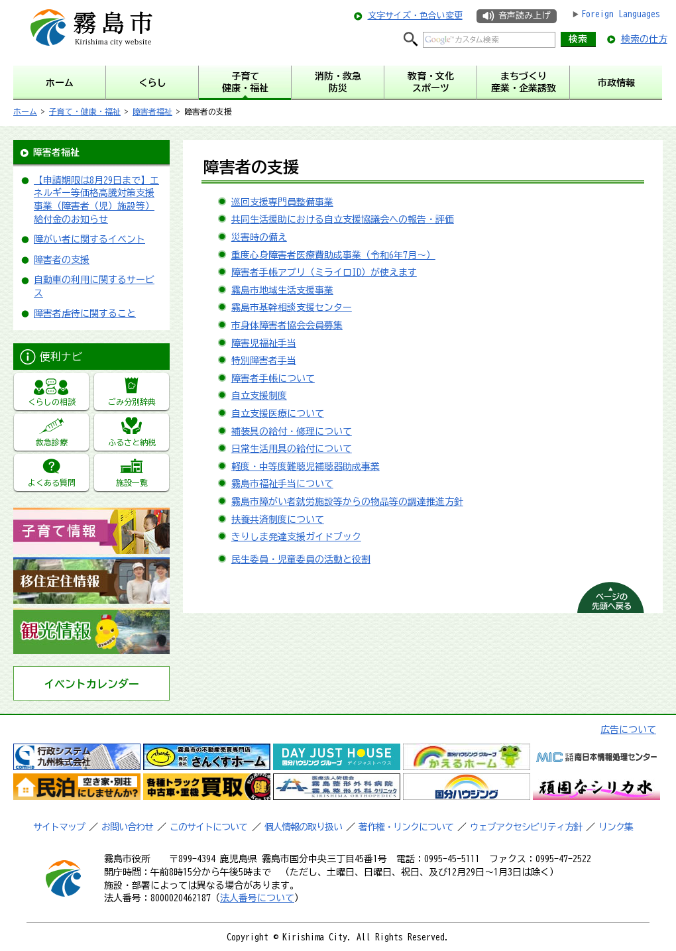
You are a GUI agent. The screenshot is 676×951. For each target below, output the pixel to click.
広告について (628, 729)
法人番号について (257, 898)
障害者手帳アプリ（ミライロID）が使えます (324, 272)
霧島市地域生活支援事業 (282, 290)
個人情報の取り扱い (303, 827)
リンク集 (615, 827)
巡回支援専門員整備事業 (282, 202)
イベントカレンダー (91, 684)
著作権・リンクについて (406, 827)
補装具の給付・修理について (291, 431)
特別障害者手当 (263, 360)
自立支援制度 (259, 395)
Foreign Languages (620, 14)
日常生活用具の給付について (291, 448)
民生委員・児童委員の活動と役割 (300, 559)
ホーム (25, 111)
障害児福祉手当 (263, 343)
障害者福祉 (152, 111)
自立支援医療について (277, 413)
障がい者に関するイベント (89, 239)
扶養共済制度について (277, 519)
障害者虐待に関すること (85, 313)
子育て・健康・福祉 (85, 111)
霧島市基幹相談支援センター (291, 307)
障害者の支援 (61, 259)
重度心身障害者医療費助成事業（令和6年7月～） (333, 255)
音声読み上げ (524, 15)
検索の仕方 (644, 39)
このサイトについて (208, 827)
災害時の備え (259, 237)
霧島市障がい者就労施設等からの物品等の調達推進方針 (347, 501)
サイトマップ (59, 827)
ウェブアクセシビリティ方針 (526, 827)
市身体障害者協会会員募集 (287, 325)
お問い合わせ (127, 827)
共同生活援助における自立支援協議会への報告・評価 (342, 219)
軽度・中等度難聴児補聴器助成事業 (305, 466)
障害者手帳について (273, 378)
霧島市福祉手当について (282, 483)
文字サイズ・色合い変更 (415, 15)
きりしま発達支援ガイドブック (296, 536)
